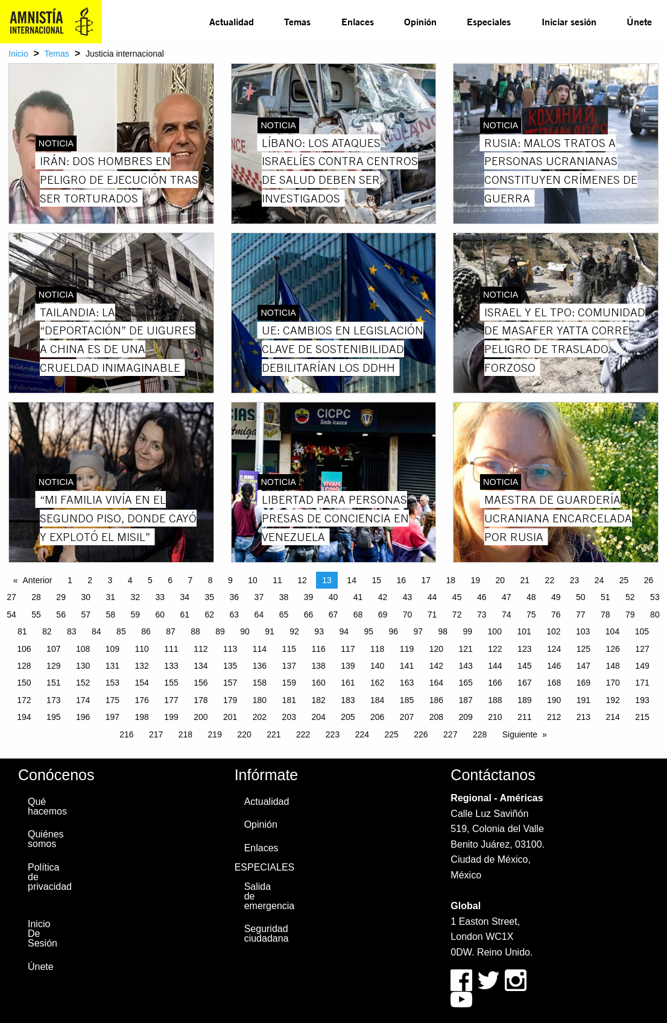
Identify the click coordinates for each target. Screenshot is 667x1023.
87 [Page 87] (170, 631)
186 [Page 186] (436, 700)
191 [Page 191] (583, 700)
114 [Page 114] (260, 649)
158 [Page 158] (260, 682)
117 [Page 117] (348, 649)
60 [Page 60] (160, 614)
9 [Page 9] (230, 580)
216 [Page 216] (126, 734)
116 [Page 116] (318, 649)
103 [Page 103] (583, 631)
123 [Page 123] (524, 649)
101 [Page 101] (524, 631)
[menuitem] (231, 21)
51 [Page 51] (605, 597)
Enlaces (357, 21)
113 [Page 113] (230, 649)
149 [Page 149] (642, 666)
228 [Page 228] (480, 734)
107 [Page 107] (53, 649)
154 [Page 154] (142, 682)
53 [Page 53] (655, 597)
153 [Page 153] (112, 682)
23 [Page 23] (575, 580)
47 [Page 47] (506, 597)
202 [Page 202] (260, 717)
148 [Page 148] (613, 666)
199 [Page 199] (171, 717)
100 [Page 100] (495, 631)
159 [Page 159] (289, 682)
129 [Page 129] (53, 666)
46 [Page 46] (482, 597)
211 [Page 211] (524, 717)
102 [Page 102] (553, 631)
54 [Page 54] (11, 614)
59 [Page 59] (135, 614)
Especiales (489, 21)
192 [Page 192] (613, 700)
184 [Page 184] (377, 700)
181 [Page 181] (289, 700)
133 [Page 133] (171, 666)
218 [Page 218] (185, 734)
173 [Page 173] (53, 700)
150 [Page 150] (24, 682)
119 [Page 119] (407, 649)
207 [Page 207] (407, 717)
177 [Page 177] (171, 700)
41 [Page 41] (358, 597)
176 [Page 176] (142, 700)
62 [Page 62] (210, 614)
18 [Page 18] (450, 580)
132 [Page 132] (142, 666)
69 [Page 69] (383, 614)
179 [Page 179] (230, 700)
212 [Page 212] (554, 717)
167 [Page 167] (524, 682)
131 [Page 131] (112, 666)
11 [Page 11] (277, 580)
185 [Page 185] (407, 700)
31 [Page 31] (110, 597)
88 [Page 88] (195, 631)
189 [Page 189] (524, 700)
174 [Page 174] (83, 700)
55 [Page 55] (36, 614)
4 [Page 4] (130, 580)
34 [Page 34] (185, 597)
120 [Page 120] (436, 649)
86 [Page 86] (146, 631)
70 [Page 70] (408, 614)
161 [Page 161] (348, 682)
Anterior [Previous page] (37, 580)
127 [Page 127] (642, 649)
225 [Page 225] (391, 734)
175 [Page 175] (112, 700)
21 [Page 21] (525, 580)
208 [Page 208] (436, 717)
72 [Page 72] (457, 614)
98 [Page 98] (443, 631)
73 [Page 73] (482, 614)
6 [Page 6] (170, 580)
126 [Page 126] (613, 649)
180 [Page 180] (260, 700)
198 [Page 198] (142, 717)
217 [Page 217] (156, 734)
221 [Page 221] (273, 734)
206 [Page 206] (377, 717)
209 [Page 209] (465, 717)
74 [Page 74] (506, 614)
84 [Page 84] (96, 631)
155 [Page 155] (171, 682)
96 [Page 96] (393, 631)
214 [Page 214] (613, 717)
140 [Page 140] (377, 666)
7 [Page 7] (190, 580)
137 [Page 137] (289, 666)
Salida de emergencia (264, 896)
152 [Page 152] (83, 682)
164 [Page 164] (436, 682)
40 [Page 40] (333, 597)
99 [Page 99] (468, 631)
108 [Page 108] (83, 649)
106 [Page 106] (24, 649)
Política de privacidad (48, 877)
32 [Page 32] (135, 597)
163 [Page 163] (407, 682)
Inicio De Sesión (42, 933)
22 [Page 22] (550, 580)
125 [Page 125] (583, 649)
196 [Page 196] (83, 717)
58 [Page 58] (110, 614)
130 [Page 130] (83, 666)
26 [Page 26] (649, 580)
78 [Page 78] (605, 614)
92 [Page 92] (294, 631)
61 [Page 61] (185, 614)
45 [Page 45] (457, 597)
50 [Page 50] (581, 597)
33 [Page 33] (160, 597)
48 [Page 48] (531, 597)
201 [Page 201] (230, 717)
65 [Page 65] (284, 614)
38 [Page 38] (284, 597)
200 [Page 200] (200, 717)
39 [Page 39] (309, 597)
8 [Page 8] (210, 580)
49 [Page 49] (556, 597)
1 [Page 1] (70, 580)
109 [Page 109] (112, 649)
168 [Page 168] (554, 682)
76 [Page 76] (556, 614)
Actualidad (231, 21)
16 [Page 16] (401, 580)
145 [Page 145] (524, 666)
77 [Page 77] (581, 614)
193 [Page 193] (642, 700)
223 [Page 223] (333, 734)
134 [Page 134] (200, 666)
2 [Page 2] (89, 580)
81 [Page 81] (22, 631)
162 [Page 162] (377, 682)
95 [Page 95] (368, 631)
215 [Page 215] (642, 717)
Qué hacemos (47, 806)
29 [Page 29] (61, 597)
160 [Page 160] (318, 682)
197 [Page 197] (112, 717)
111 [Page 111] (171, 649)
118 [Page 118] (377, 649)
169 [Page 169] (583, 682)
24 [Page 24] (599, 580)
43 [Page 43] (408, 597)
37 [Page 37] (259, 597)
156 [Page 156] (200, 682)
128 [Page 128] (24, 666)
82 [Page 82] (47, 631)
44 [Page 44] (432, 597)
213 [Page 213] (583, 717)
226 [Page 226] (421, 734)
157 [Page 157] (230, 682)
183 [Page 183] (348, 700)
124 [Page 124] (554, 649)
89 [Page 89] (220, 631)
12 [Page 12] (302, 580)
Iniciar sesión (569, 21)
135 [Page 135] (230, 666)
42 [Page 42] (383, 597)
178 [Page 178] (200, 700)
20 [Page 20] (500, 580)
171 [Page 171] (642, 682)
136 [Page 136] (260, 666)
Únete (639, 21)
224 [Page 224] (362, 734)
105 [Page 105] (642, 631)
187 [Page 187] (465, 700)
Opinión (420, 21)
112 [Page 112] (200, 649)
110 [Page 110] (142, 649)
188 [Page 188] (495, 700)
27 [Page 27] (11, 597)
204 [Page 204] (318, 717)
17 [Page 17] (426, 580)
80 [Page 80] (655, 614)
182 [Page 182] (318, 700)
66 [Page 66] (309, 614)
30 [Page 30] (85, 597)
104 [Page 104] (612, 631)
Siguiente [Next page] (519, 734)
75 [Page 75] (531, 614)
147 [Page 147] (583, 666)
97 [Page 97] (418, 631)
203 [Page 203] (289, 717)
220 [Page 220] (244, 734)
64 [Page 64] (259, 614)
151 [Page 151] (53, 682)
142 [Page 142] (436, 666)
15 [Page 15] (376, 580)
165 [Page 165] (465, 682)
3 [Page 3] (109, 580)
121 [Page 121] (465, 649)
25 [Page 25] (624, 580)
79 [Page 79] (630, 614)
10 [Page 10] (253, 580)
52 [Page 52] (630, 597)
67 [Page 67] (333, 614)
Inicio (18, 53)
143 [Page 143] (465, 666)
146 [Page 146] (554, 666)
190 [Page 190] (554, 700)
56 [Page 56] (61, 614)
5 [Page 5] (150, 580)
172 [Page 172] (24, 700)
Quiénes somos (46, 839)
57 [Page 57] (85, 614)
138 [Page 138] (318, 666)
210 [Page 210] (495, 717)
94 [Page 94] (344, 631)
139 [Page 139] (348, 666)
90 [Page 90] (245, 631)
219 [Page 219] (215, 734)
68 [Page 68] (358, 614)
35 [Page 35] (210, 597)
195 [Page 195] (53, 717)
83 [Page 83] (72, 631)
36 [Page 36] (234, 597)
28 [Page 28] (36, 597)
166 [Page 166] (495, 682)
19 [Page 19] (476, 580)
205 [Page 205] (348, 717)
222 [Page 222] (303, 734)
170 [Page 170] (613, 682)
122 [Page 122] (495, 649)
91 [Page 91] (269, 631)
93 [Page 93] (319, 631)
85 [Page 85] (121, 631)
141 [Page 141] (407, 666)
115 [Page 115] (289, 649)
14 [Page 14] (351, 580)
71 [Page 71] (432, 614)
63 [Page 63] (234, 614)
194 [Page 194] (24, 717)
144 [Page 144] (495, 666)
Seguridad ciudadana (264, 933)
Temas (297, 21)
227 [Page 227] (450, 734)
